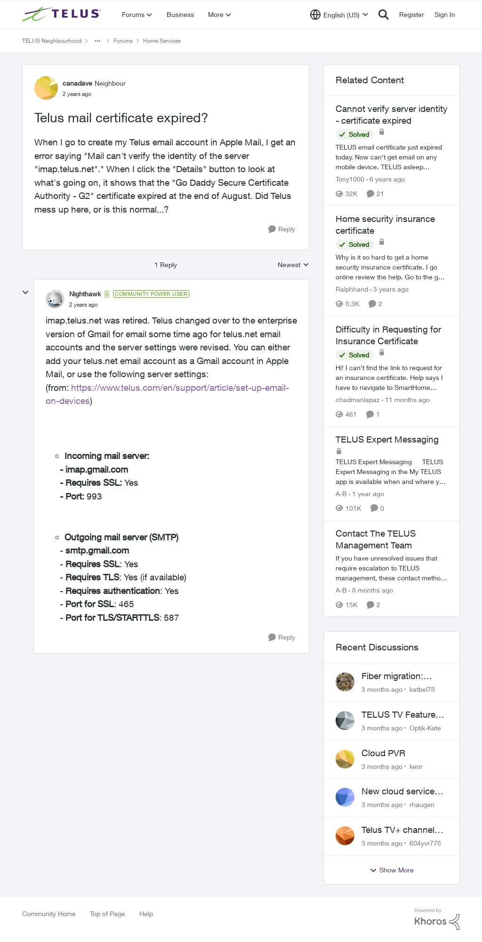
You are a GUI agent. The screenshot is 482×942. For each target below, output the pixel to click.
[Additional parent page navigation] (97, 40)
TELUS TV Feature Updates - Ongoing (400, 714)
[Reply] (281, 229)
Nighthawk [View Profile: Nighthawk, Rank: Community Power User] (85, 294)
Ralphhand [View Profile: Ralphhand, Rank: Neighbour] (352, 289)
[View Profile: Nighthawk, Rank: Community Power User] (55, 299)
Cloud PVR (383, 753)
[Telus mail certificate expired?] (83, 305)
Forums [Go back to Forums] (123, 40)
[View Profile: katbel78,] (345, 682)
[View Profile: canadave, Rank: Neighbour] (46, 88)
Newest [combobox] (293, 265)
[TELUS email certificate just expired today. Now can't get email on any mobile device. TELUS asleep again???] (392, 157)
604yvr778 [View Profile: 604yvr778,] (425, 843)
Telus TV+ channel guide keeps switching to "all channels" (398, 830)
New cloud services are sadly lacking (400, 791)
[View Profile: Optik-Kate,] (345, 720)
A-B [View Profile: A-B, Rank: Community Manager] (341, 494)
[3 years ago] (389, 289)
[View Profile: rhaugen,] (345, 797)
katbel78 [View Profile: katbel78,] (422, 689)
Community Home (49, 914)
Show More (392, 870)
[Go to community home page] (62, 14)
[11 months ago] (406, 399)
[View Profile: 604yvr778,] (345, 835)
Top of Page (107, 914)
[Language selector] (339, 14)
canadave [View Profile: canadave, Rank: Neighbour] (77, 83)
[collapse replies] (25, 292)
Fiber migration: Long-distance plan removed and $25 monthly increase (400, 676)
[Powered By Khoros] (437, 919)
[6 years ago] (385, 179)
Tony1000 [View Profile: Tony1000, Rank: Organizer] (350, 179)
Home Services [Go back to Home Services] (162, 40)
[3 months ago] (382, 689)
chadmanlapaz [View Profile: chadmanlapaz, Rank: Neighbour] (358, 400)
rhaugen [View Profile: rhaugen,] (422, 804)
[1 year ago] (366, 494)
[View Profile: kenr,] (345, 759)
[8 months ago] (371, 590)
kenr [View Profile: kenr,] (416, 766)
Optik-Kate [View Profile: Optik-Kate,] (425, 728)
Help (146, 914)
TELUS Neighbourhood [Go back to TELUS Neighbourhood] (51, 40)
